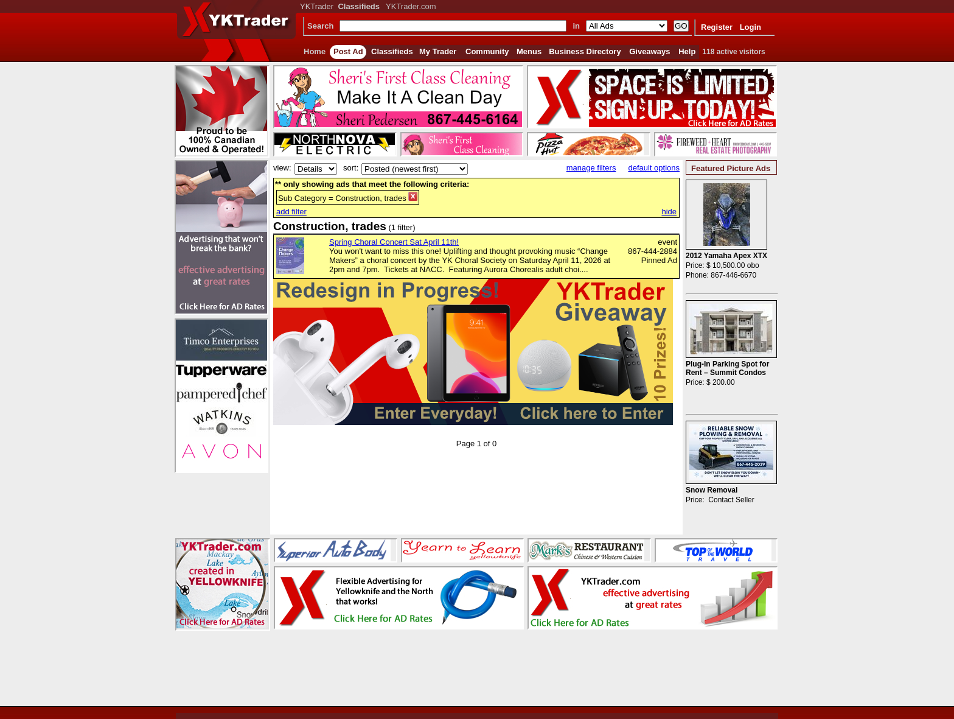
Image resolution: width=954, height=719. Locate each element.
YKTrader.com (411, 6)
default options (654, 167)
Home (315, 51)
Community (487, 51)
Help (686, 51)
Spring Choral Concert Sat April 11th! (394, 242)
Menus (529, 51)
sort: (350, 167)
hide (669, 211)
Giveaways (649, 51)
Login (750, 27)
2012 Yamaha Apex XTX (726, 255)
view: (282, 167)
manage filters (591, 167)
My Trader (437, 51)
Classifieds (392, 51)
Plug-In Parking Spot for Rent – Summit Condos (727, 368)
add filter (291, 211)
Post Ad (348, 51)
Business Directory (585, 51)
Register (717, 27)
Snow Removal (711, 490)
